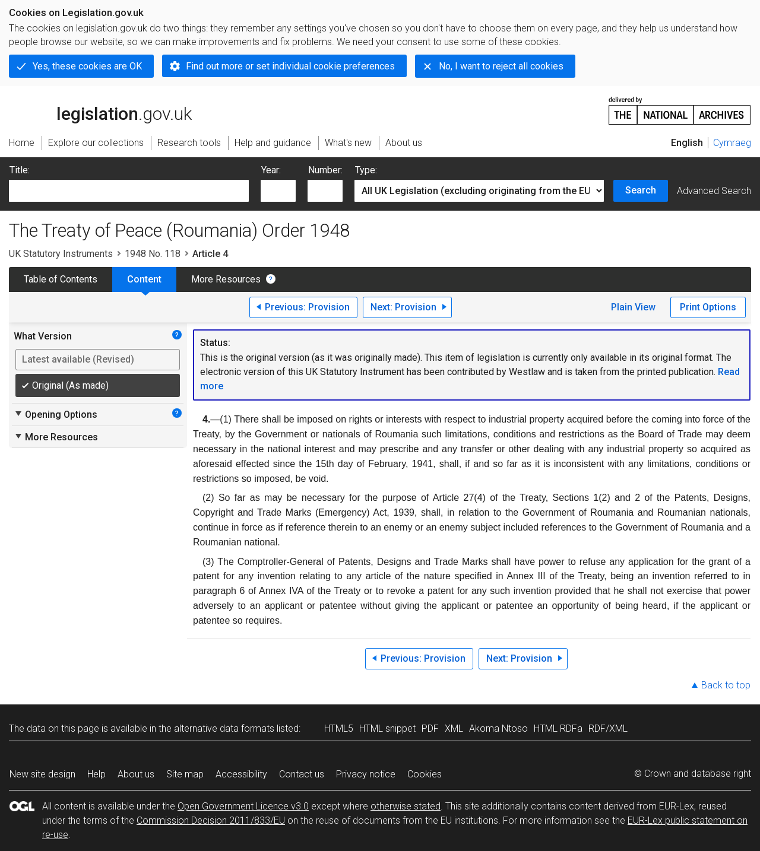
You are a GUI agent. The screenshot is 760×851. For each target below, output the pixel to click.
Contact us (301, 774)
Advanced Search (714, 190)
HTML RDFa (558, 728)
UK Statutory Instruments (61, 253)
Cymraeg (732, 142)
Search (640, 190)
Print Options (708, 307)
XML (454, 728)
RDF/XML (608, 728)
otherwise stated (405, 806)
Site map (185, 774)
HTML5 (338, 728)
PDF (430, 728)
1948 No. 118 (152, 253)
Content (144, 279)
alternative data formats (224, 728)
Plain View (633, 307)
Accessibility (241, 774)
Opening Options (55, 414)
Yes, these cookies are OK (87, 66)
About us (136, 774)
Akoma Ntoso (498, 728)
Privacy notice (365, 774)
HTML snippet (387, 728)
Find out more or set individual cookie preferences (290, 66)
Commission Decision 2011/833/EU (211, 820)
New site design (42, 774)
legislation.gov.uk (100, 110)
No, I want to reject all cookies (501, 66)
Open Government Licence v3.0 (243, 806)
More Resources (226, 279)
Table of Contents (60, 279)
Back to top (725, 685)
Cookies (424, 774)
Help (96, 774)
